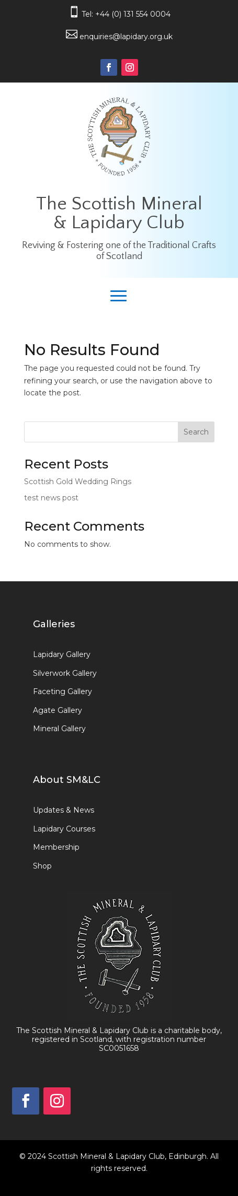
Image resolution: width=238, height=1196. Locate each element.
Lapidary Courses (64, 829)
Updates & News (63, 810)
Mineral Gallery (59, 728)
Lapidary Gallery (61, 654)
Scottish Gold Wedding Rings (77, 481)
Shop (42, 866)
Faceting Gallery (62, 691)
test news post (51, 497)
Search (196, 432)
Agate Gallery (57, 710)
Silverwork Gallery (65, 673)
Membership (56, 847)
